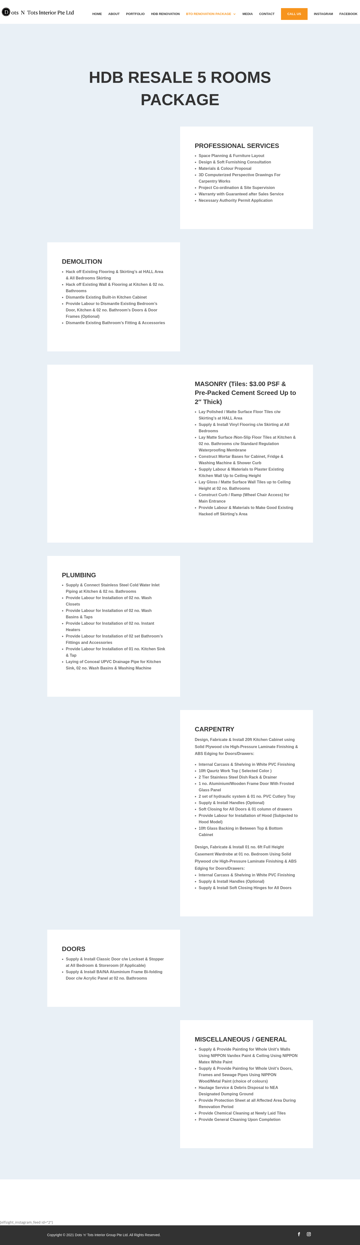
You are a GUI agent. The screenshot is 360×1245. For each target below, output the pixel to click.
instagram (323, 14)
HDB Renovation (165, 14)
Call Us (294, 14)
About (114, 14)
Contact (267, 14)
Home (97, 14)
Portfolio (135, 14)
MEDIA (247, 14)
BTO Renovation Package (208, 14)
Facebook (348, 14)
